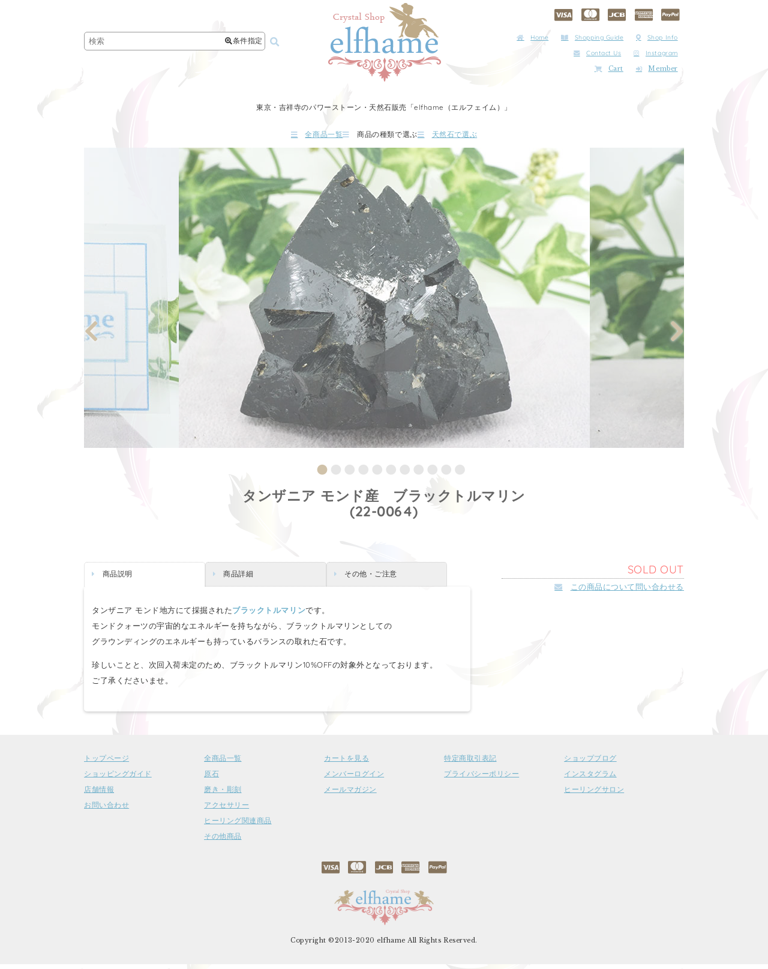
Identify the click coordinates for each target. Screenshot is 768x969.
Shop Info (657, 37)
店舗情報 (99, 794)
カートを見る (346, 763)
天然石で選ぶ (483, 136)
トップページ (106, 763)
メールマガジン (350, 794)
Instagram (656, 53)
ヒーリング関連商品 (238, 825)
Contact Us (597, 53)
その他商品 (223, 841)
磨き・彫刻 (223, 794)
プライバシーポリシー (481, 778)
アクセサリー (226, 810)
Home (532, 37)
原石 (211, 778)
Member (657, 69)
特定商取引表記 (470, 763)
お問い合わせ (106, 810)
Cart (609, 69)
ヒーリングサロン (594, 794)
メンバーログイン (354, 778)
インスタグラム (590, 778)
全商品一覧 (281, 136)
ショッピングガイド (118, 778)
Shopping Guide (592, 37)
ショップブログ (590, 763)
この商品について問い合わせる (619, 591)
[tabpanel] (384, 302)
